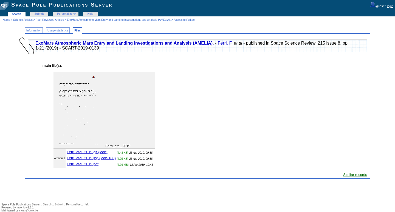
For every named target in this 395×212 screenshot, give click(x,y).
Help (91, 13)
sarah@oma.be (28, 210)
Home (6, 19)
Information (33, 30)
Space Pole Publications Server (61, 5)
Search (16, 14)
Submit (39, 13)
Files (77, 30)
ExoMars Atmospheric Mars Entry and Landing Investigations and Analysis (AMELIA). (119, 19)
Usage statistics (57, 30)
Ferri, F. (225, 43)
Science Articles (23, 19)
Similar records (355, 175)
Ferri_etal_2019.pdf (82, 164)
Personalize (64, 13)
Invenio (21, 207)
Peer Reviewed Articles (50, 19)
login (390, 6)
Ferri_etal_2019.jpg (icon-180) (91, 158)
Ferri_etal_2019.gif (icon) (87, 152)
